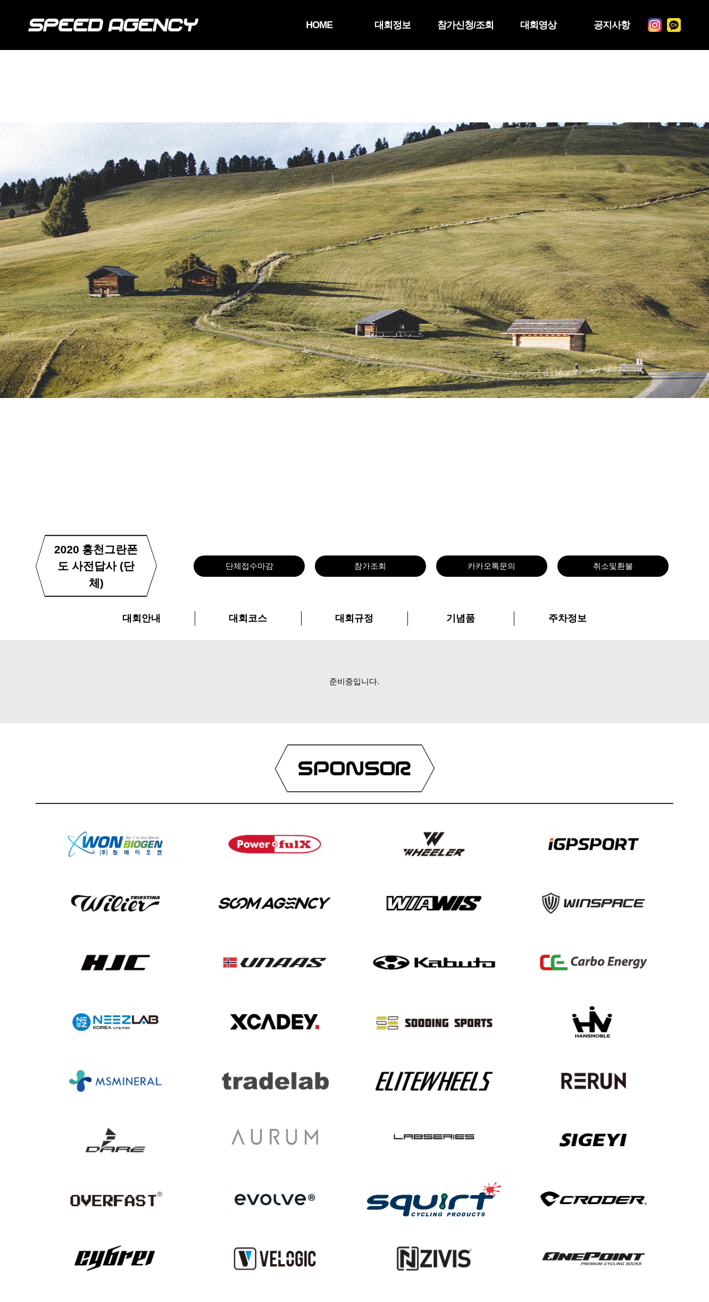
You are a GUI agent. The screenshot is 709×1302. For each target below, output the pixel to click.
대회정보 (392, 25)
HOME (319, 25)
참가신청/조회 (465, 25)
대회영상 (538, 25)
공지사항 (612, 25)
